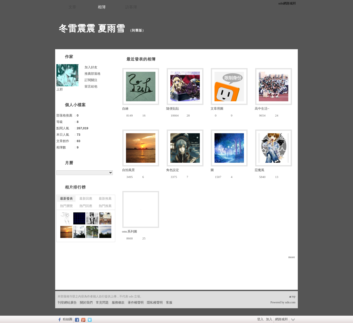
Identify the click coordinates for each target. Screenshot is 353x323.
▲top (292, 296)
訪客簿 (131, 7)
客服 (169, 302)
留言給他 (91, 86)
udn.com (290, 302)
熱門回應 (85, 206)
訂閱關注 (91, 80)
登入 (260, 319)
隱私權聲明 (155, 302)
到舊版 (137, 30)
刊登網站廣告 (67, 302)
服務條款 (118, 302)
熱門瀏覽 (66, 206)
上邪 (59, 89)
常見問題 (102, 302)
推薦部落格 (93, 73)
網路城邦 (281, 319)
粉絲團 (67, 319)
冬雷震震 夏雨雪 (92, 28)
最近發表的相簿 (141, 59)
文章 (72, 7)
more (291, 257)
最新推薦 (105, 198)
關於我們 (86, 302)
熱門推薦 (105, 206)
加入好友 (91, 67)
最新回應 (85, 198)
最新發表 (66, 198)
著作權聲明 (136, 302)
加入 (269, 319)
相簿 (102, 7)
